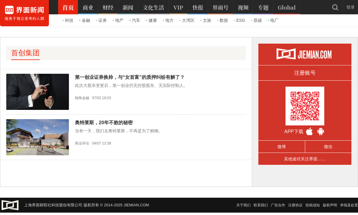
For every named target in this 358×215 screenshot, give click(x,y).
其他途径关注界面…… (305, 158)
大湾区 (187, 20)
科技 (68, 20)
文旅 (205, 20)
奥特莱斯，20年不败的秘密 (104, 122)
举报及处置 (349, 205)
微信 (328, 146)
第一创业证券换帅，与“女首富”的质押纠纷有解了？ (130, 77)
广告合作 (278, 205)
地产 (118, 20)
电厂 (273, 20)
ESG (239, 20)
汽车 (134, 20)
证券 (101, 20)
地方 (168, 20)
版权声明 (330, 205)
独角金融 (82, 98)
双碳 (256, 20)
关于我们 (243, 205)
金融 (84, 20)
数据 (222, 20)
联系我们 (261, 205)
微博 (281, 146)
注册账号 (305, 73)
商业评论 (82, 143)
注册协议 (295, 205)
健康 (151, 20)
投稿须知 (312, 205)
